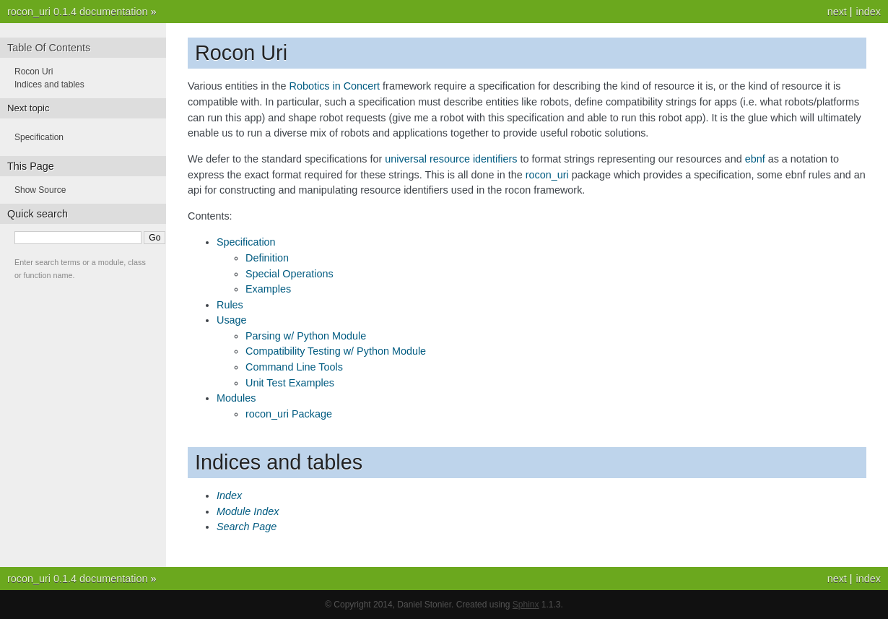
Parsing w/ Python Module (305, 336)
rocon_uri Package (288, 414)
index (868, 11)
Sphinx (526, 604)
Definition (267, 258)
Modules (236, 398)
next (837, 11)
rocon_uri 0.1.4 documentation (77, 11)
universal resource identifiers (451, 159)
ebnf (755, 159)
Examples (268, 289)
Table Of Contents (48, 47)
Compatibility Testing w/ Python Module (335, 351)
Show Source (40, 190)
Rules (230, 305)
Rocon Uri (33, 71)
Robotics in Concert (335, 86)
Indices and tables (49, 84)
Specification (246, 242)
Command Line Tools (294, 367)
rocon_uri (547, 175)
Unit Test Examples (289, 383)
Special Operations (289, 274)
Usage (232, 320)
